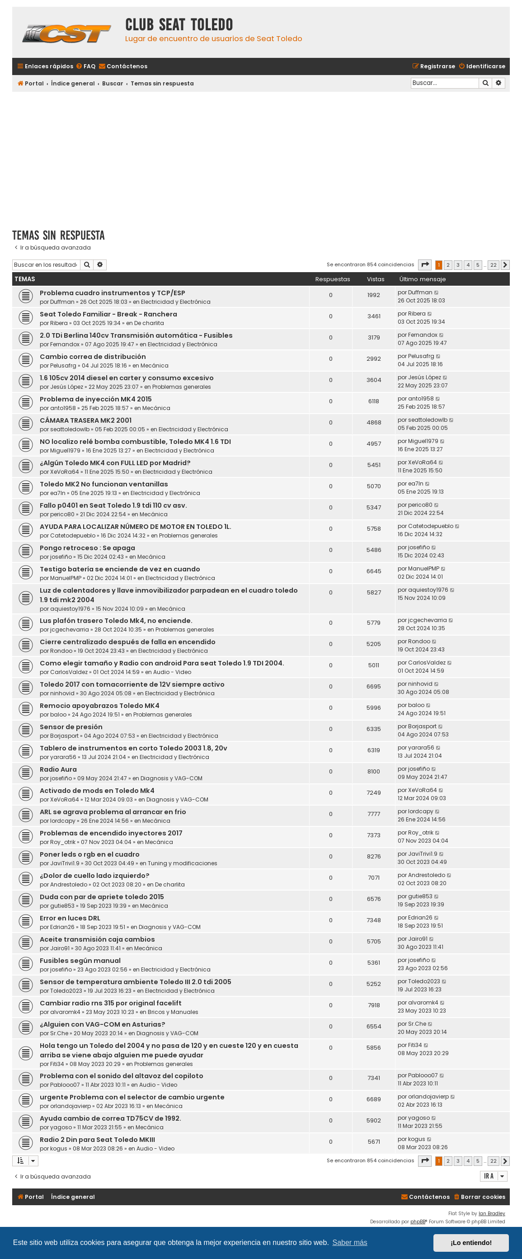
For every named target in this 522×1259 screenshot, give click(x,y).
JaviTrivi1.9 (65, 863)
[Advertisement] (261, 157)
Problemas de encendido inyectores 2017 (111, 833)
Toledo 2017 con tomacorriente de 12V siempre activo (132, 684)
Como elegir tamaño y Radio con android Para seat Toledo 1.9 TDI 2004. (162, 663)
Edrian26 (62, 927)
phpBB (417, 1221)
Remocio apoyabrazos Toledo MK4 (100, 705)
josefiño (61, 557)
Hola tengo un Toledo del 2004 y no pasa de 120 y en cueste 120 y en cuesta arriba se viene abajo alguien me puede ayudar (169, 1050)
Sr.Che (59, 1033)
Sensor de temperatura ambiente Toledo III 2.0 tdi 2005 (135, 981)
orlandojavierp (70, 1106)
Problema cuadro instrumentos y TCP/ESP (112, 292)
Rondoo (61, 651)
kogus (58, 1148)
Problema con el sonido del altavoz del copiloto (121, 1075)
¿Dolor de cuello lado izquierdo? (95, 875)
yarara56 (63, 757)
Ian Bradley (492, 1213)
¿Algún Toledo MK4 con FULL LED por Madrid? (115, 462)
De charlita (149, 323)
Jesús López (66, 387)
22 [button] (493, 265)
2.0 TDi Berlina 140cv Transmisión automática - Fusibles (136, 335)
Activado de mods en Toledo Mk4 (97, 790)
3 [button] (458, 265)
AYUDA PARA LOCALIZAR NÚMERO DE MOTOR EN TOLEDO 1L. (135, 526)
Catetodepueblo (72, 535)
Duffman (62, 302)
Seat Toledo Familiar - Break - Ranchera (108, 314)
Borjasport (64, 736)
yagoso (61, 1127)
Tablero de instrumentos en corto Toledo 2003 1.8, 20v (133, 748)
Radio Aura (58, 769)
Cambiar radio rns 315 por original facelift (111, 1003)
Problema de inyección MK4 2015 (96, 399)
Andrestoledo (68, 884)
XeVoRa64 (64, 472)
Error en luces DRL (70, 918)
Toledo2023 (66, 991)
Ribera (59, 323)
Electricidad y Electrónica (176, 302)
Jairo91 (60, 948)
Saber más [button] (350, 1242)
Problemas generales (181, 387)
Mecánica (155, 365)
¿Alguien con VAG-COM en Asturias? (102, 1024)
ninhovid (62, 693)
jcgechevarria (69, 629)
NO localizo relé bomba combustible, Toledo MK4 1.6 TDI (135, 441)
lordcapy (62, 821)
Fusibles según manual (80, 960)
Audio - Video (172, 672)
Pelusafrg (63, 365)
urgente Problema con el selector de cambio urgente (132, 1097)
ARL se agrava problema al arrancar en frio (113, 811)
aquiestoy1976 (70, 609)
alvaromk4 (65, 1012)
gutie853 (62, 906)
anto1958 (63, 408)
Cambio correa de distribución (93, 356)
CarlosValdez (69, 672)
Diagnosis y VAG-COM (171, 778)
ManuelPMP (65, 578)
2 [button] (448, 265)
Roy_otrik (62, 842)
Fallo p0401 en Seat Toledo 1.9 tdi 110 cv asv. (113, 505)
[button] (425, 264)
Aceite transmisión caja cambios (97, 939)
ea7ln (58, 493)
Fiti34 (57, 1064)
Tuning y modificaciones (182, 863)
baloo (58, 714)
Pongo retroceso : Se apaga (87, 547)
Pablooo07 (65, 1085)
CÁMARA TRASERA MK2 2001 (86, 420)
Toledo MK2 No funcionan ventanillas (104, 484)
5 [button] (478, 265)
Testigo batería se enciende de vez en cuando (120, 569)
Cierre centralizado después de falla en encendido (128, 641)
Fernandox (65, 344)
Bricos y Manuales (173, 1012)
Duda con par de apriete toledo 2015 (102, 896)
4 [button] (468, 265)
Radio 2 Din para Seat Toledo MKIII (97, 1139)
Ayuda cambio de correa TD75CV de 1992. (110, 1118)
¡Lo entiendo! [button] (471, 1242)
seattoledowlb (69, 429)
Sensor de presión (71, 726)
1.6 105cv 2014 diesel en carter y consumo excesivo (127, 377)
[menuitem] (85, 67)
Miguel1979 (65, 450)
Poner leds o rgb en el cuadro (90, 854)
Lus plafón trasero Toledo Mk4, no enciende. (116, 620)
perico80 (62, 514)
